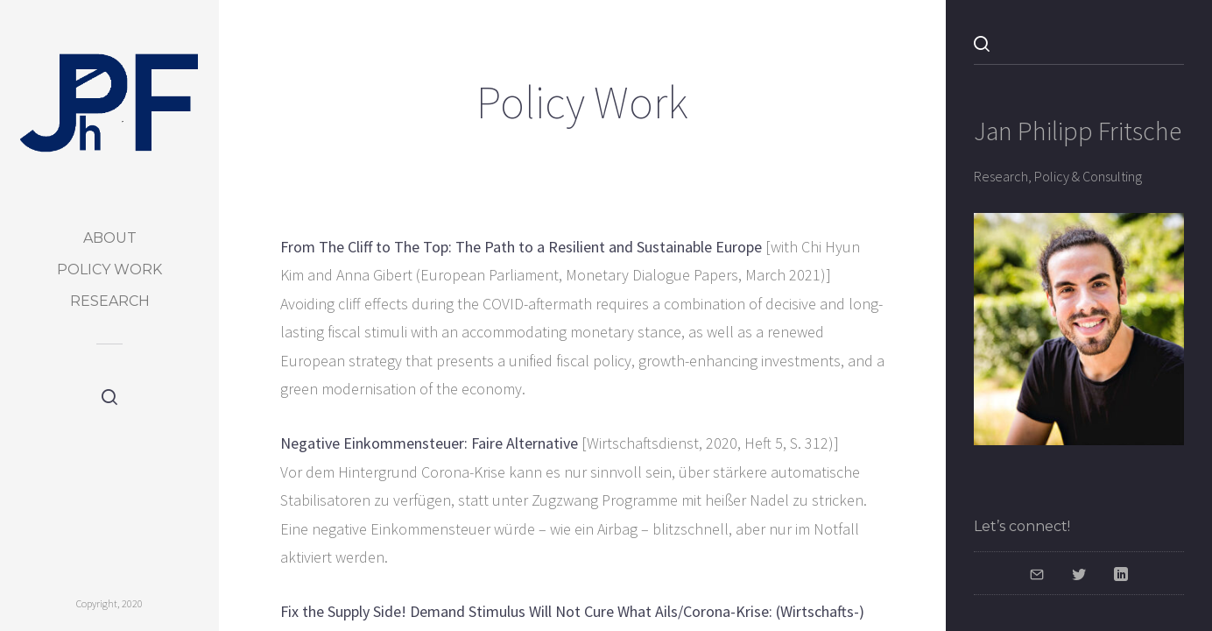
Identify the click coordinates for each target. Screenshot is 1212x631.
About (110, 238)
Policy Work (109, 269)
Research (110, 301)
